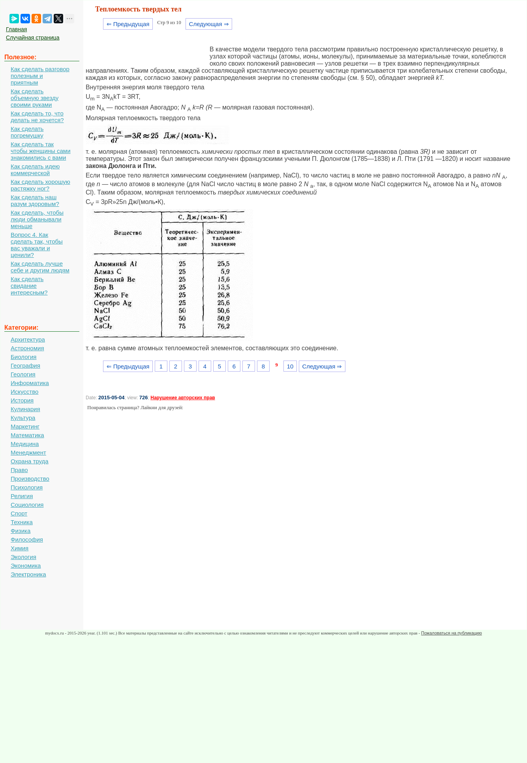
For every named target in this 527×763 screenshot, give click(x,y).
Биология (23, 356)
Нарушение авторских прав (182, 397)
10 (290, 366)
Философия (27, 539)
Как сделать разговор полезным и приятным (40, 76)
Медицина (25, 443)
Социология (27, 504)
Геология (23, 374)
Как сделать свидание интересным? (29, 286)
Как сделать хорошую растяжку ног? (40, 185)
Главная (16, 29)
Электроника (28, 574)
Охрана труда (30, 461)
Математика (27, 435)
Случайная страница (33, 37)
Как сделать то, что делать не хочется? (37, 116)
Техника (22, 522)
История (22, 400)
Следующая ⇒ (209, 24)
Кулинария (25, 409)
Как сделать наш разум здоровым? (35, 200)
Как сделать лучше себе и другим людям (40, 267)
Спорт (19, 513)
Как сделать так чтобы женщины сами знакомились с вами (41, 151)
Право (19, 469)
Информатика (30, 383)
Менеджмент (28, 452)
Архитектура (28, 339)
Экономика (26, 565)
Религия (22, 496)
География (25, 365)
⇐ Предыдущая (128, 24)
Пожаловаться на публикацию (451, 633)
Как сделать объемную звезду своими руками (34, 98)
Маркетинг (25, 426)
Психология (27, 487)
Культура (23, 417)
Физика (20, 530)
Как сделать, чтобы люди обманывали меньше (37, 219)
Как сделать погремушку (27, 132)
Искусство (24, 391)
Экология (23, 556)
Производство (30, 478)
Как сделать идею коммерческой (35, 169)
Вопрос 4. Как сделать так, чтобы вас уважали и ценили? (37, 244)
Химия (19, 548)
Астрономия (27, 348)
